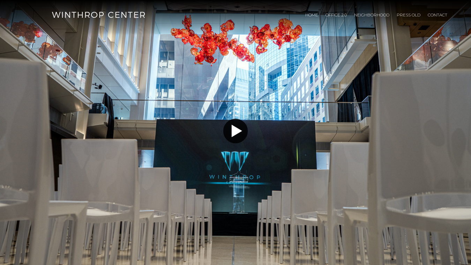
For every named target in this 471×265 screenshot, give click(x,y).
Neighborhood (371, 14)
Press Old (408, 14)
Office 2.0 (336, 14)
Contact (437, 14)
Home (311, 14)
